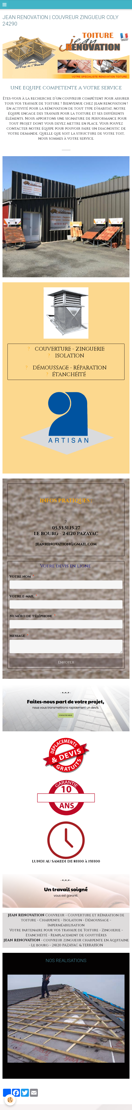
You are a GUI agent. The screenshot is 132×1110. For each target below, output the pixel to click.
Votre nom (20, 576)
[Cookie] (10, 1099)
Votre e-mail (21, 596)
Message (17, 635)
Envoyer (66, 662)
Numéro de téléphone (30, 616)
